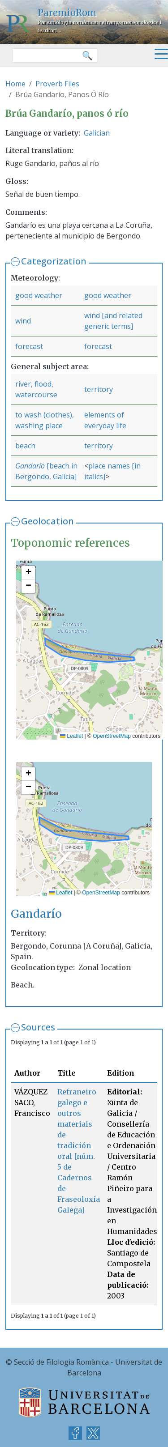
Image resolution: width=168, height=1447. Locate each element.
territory (98, 389)
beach (25, 446)
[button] (28, 572)
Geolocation (47, 521)
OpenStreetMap (112, 736)
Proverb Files (57, 84)
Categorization (53, 261)
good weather (38, 295)
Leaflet (71, 736)
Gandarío (31, 466)
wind (23, 321)
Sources (38, 1027)
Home (15, 84)
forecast (29, 346)
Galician (97, 133)
